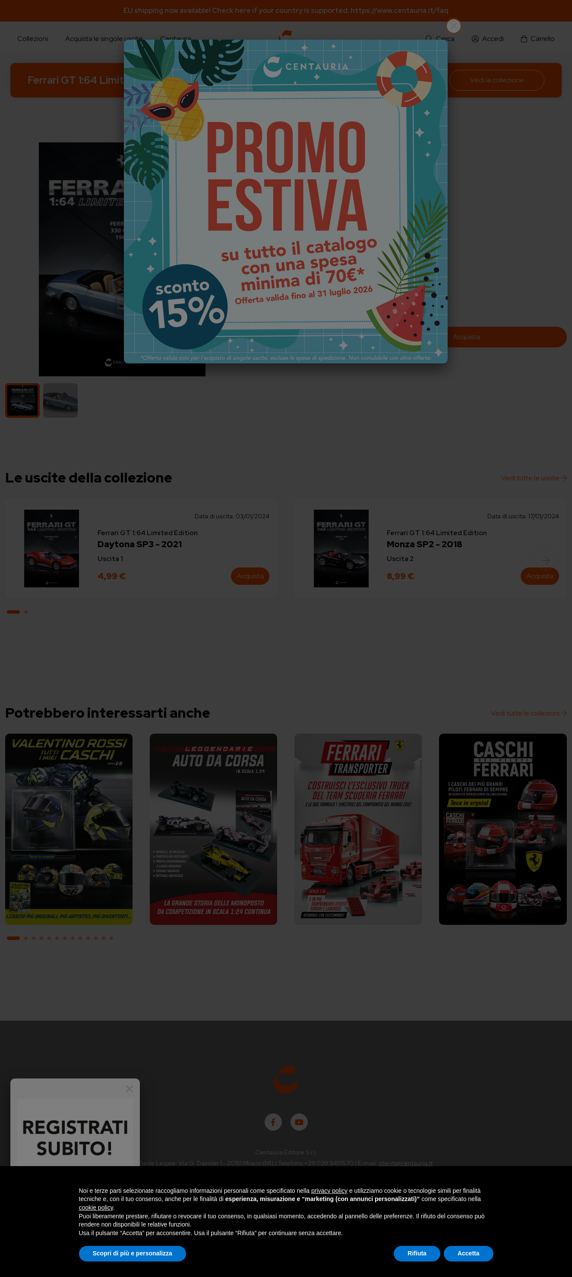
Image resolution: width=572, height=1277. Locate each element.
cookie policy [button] (96, 1207)
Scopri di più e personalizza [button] (132, 1253)
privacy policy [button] (329, 1190)
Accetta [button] (469, 1253)
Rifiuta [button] (417, 1253)
